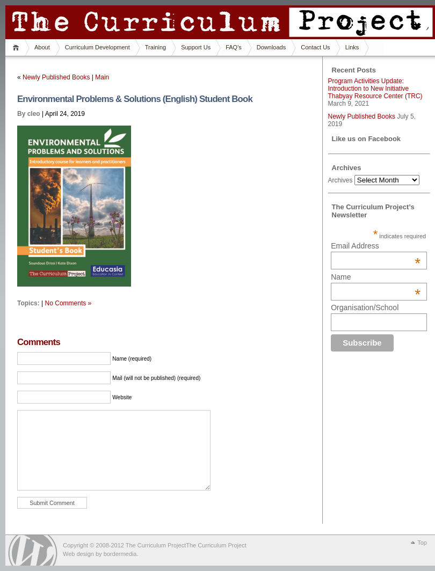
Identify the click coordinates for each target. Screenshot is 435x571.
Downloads (271, 47)
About (42, 47)
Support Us (196, 47)
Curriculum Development (97, 47)
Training (155, 47)
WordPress (32, 550)
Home (17, 47)
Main (102, 77)
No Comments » (68, 303)
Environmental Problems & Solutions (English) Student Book (134, 99)
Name (376, 277)
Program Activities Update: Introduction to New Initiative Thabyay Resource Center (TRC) (375, 88)
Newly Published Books (56, 77)
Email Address (376, 245)
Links (352, 47)
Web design (78, 554)
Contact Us (315, 47)
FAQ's (234, 47)
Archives (340, 180)
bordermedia (120, 554)
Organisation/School (364, 307)
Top (422, 542)
